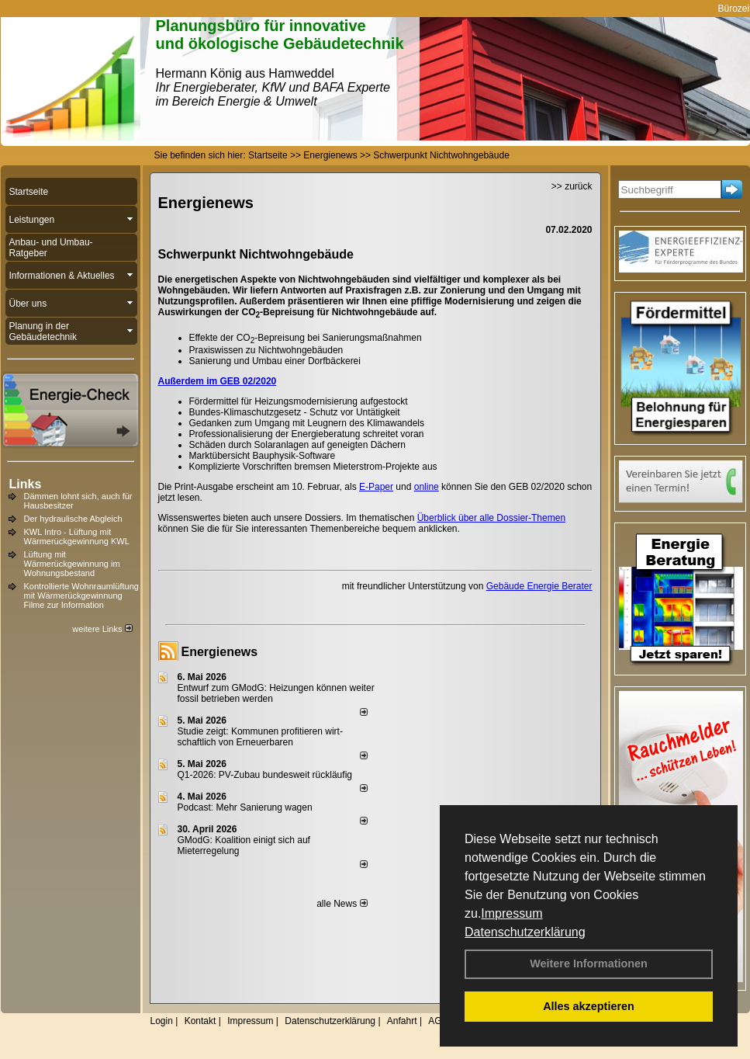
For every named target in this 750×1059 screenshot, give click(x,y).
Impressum (511, 913)
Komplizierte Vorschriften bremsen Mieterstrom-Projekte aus (313, 466)
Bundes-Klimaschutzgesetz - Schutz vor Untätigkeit (294, 412)
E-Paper (376, 486)
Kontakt (200, 1021)
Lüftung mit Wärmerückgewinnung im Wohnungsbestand (72, 564)
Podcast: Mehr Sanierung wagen (245, 807)
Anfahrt (402, 1021)
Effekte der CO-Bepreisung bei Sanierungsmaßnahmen (305, 337)
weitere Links (102, 629)
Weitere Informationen (589, 963)
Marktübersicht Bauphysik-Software (262, 455)
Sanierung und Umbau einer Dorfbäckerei (275, 361)
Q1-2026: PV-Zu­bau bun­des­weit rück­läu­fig (265, 774)
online (426, 486)
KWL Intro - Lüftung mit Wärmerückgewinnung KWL (77, 536)
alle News (341, 903)
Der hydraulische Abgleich (73, 518)
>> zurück (572, 186)
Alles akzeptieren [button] (588, 1006)
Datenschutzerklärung (525, 932)
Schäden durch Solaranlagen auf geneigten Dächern (297, 444)
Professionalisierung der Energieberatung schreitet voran (306, 434)
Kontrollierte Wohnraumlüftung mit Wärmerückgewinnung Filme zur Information (81, 595)
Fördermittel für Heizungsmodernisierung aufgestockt (298, 401)
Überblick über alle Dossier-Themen (491, 517)
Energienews (219, 651)
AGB (438, 1021)
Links (25, 484)
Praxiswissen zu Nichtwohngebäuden (266, 350)
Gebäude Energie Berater (539, 586)
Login (161, 1021)
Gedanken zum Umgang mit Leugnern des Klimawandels (307, 423)
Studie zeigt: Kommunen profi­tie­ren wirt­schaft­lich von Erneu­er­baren (260, 737)
